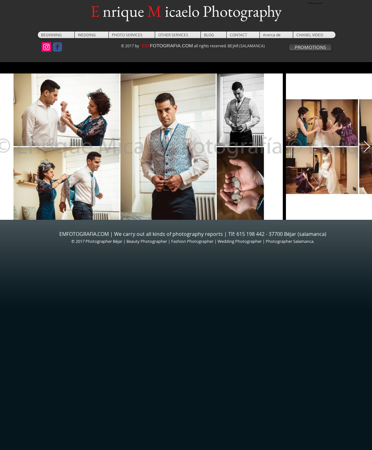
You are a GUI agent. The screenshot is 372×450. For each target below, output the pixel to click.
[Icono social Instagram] (46, 47)
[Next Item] (366, 147)
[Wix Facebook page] (57, 47)
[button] (91, 35)
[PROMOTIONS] (310, 47)
